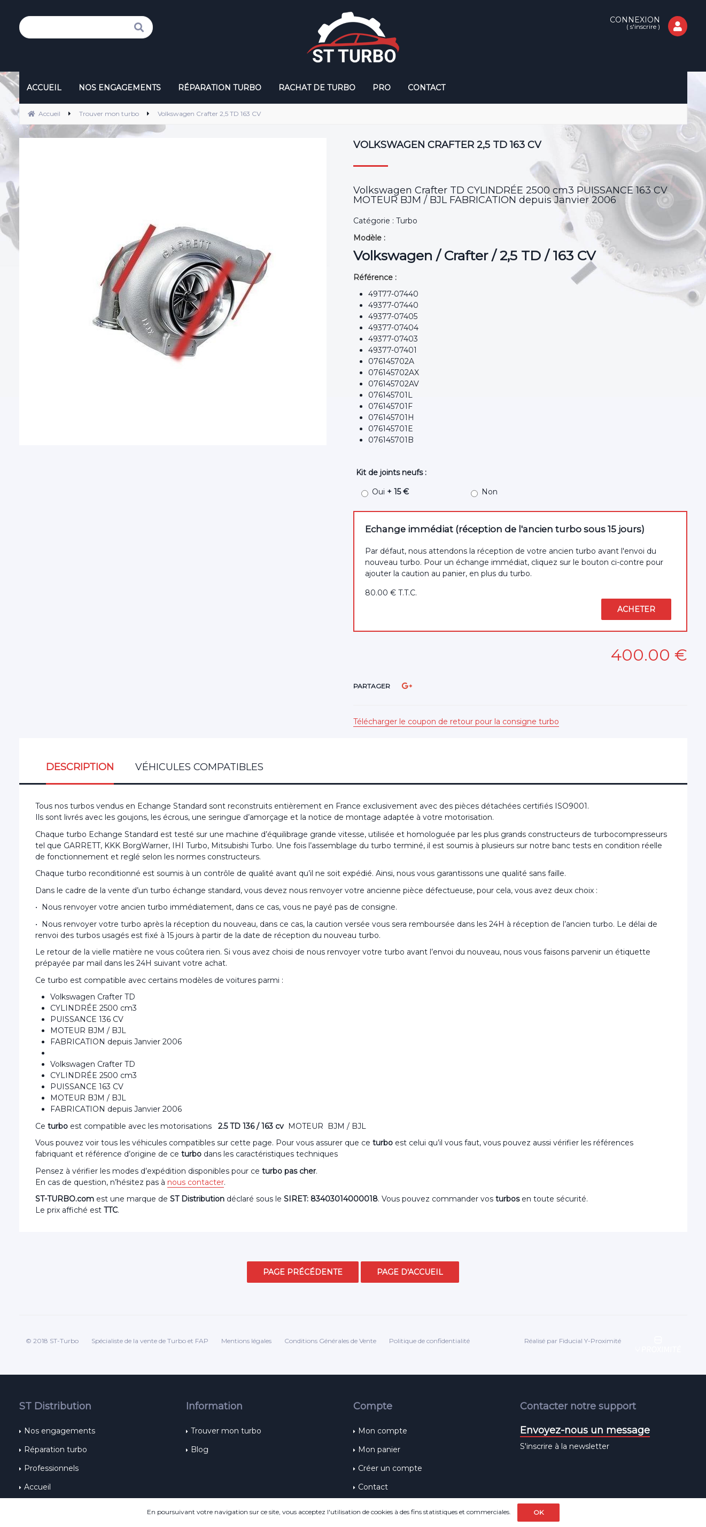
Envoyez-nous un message (585, 1430)
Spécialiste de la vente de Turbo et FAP (149, 1341)
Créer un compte (390, 1468)
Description (80, 767)
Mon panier (379, 1449)
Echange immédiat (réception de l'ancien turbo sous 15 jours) (505, 529)
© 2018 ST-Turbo (52, 1341)
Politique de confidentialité (429, 1341)
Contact (373, 1487)
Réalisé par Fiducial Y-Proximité (572, 1341)
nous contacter (195, 1182)
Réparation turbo (55, 1449)
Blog (199, 1449)
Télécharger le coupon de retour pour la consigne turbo (456, 721)
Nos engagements (59, 1431)
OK (538, 1512)
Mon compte (382, 1431)
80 (391, 593)
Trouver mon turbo (226, 1431)
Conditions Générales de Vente (330, 1341)
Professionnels (51, 1468)
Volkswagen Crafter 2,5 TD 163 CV (447, 145)
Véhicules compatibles (199, 767)
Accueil (37, 1487)
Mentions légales (246, 1341)
